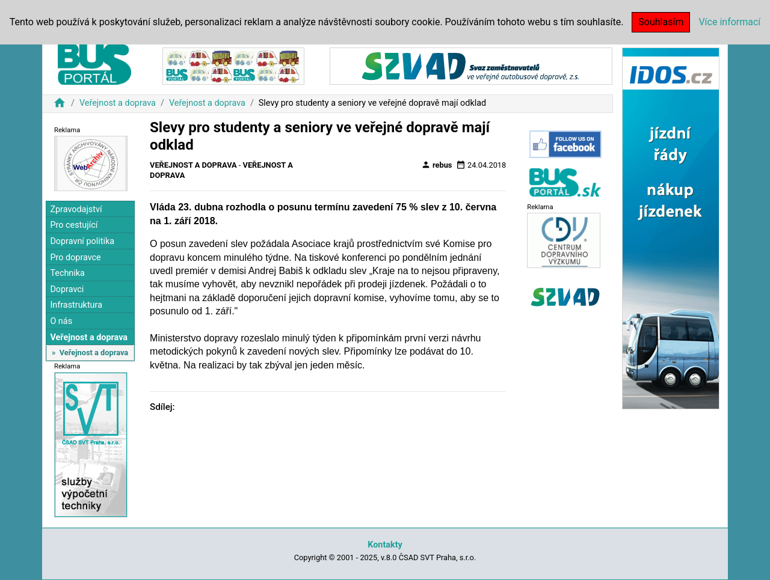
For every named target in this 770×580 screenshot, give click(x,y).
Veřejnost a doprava (117, 103)
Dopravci (67, 289)
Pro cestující (73, 225)
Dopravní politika (82, 241)
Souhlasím (660, 22)
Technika (67, 273)
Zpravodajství (76, 209)
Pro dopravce (75, 257)
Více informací (729, 22)
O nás (61, 321)
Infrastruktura (76, 305)
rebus (436, 164)
